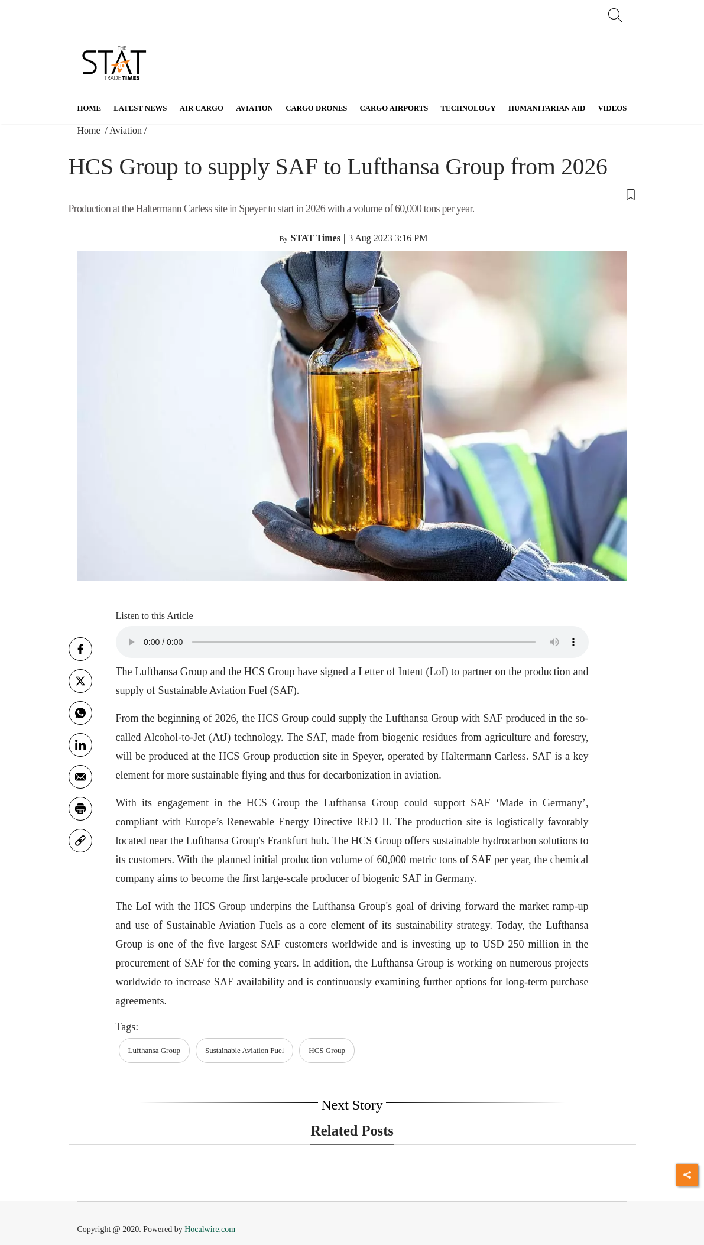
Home (89, 108)
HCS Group (327, 1050)
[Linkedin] (80, 745)
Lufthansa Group (154, 1050)
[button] (352, 194)
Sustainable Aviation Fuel (244, 1050)
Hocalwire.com (209, 1229)
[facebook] (80, 649)
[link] (80, 840)
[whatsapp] (80, 713)
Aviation (125, 130)
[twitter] (80, 681)
